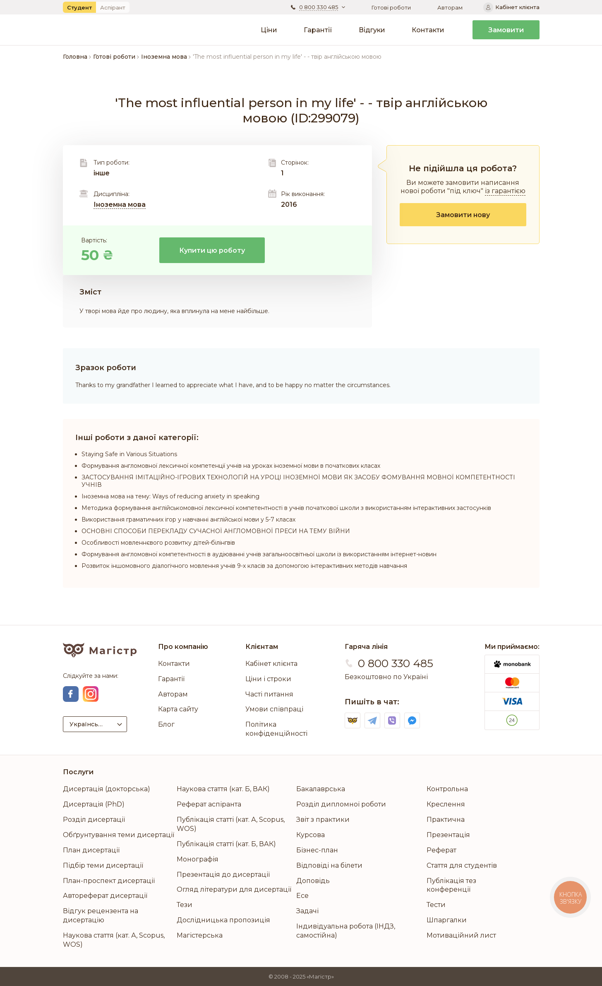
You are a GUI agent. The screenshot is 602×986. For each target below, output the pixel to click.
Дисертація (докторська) (106, 789)
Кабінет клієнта (271, 664)
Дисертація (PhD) (94, 804)
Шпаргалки (447, 920)
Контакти (428, 30)
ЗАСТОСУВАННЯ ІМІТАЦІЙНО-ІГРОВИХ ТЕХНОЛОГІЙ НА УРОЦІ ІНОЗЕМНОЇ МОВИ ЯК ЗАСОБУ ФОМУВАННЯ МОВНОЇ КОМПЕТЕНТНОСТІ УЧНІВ (298, 481)
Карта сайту (178, 709)
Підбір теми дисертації (103, 865)
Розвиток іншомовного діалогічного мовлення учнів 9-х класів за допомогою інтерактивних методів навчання (244, 566)
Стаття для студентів (462, 865)
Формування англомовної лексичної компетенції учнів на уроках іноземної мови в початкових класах (231, 465)
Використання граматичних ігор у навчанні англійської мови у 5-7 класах (188, 519)
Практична (446, 819)
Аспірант (112, 7)
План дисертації (91, 850)
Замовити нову (463, 215)
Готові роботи (391, 7)
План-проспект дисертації (109, 881)
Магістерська (200, 935)
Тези (184, 905)
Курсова (310, 835)
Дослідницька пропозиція (223, 920)
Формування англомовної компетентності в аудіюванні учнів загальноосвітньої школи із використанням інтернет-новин (259, 554)
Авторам (450, 7)
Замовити (506, 30)
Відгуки (372, 30)
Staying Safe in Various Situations (129, 454)
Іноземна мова (120, 204)
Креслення (446, 804)
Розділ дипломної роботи (341, 804)
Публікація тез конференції (451, 885)
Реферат (441, 850)
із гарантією (505, 191)
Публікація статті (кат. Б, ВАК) (226, 844)
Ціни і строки (268, 679)
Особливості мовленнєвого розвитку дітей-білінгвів (158, 542)
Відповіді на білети (329, 865)
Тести (436, 905)
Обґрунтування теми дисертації (118, 835)
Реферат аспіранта (209, 804)
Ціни (269, 30)
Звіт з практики (323, 819)
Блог (166, 724)
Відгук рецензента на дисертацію (100, 915)
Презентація (448, 835)
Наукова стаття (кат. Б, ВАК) (223, 789)
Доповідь (313, 881)
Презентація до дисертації (223, 874)
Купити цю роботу (212, 250)
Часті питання (269, 694)
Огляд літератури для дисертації (234, 889)
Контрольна (447, 789)
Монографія (197, 859)
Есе (302, 896)
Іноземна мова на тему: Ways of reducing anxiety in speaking (170, 496)
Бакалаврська (320, 789)
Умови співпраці (274, 709)
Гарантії (318, 30)
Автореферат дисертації (105, 896)
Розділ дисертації (94, 819)
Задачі (307, 911)
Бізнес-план (317, 850)
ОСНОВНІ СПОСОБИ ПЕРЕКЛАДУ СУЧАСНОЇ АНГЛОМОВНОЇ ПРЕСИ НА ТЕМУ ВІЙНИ (216, 531)
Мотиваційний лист (461, 935)
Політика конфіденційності (276, 728)
